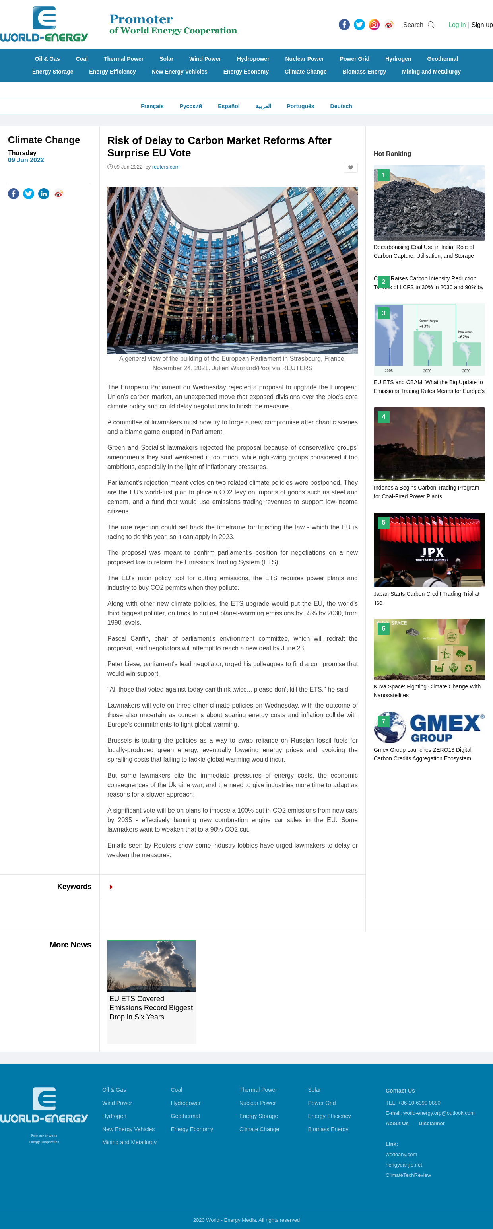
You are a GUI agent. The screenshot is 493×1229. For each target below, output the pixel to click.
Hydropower (253, 59)
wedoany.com (401, 1154)
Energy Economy (246, 71)
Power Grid (355, 59)
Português (300, 106)
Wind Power (205, 59)
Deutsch (341, 106)
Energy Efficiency (112, 71)
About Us (397, 1123)
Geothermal (442, 59)
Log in (457, 24)
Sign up (482, 24)
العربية (263, 106)
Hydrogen (398, 59)
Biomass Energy (364, 71)
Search (413, 24)
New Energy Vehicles (180, 71)
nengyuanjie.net (404, 1165)
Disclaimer (432, 1123)
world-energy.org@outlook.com (439, 1113)
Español (228, 106)
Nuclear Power (304, 59)
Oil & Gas (47, 59)
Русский (191, 106)
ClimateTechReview (408, 1175)
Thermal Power (124, 59)
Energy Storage (52, 71)
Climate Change (306, 71)
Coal (82, 59)
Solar (166, 59)
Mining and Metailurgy (431, 71)
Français (152, 106)
